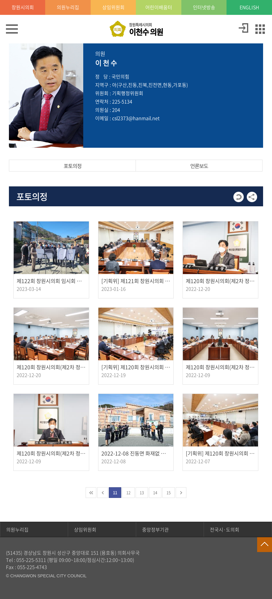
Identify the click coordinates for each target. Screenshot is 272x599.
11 (115, 492)
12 (128, 492)
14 (155, 492)
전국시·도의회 (224, 529)
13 (142, 492)
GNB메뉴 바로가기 (136, 0)
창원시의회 (23, 7)
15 (168, 492)
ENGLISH (249, 7)
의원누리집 (17, 529)
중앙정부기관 (155, 529)
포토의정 (72, 166)
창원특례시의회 (146, 29)
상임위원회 (85, 529)
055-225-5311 (31, 559)
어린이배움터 (158, 7)
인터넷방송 (204, 7)
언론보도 (199, 166)
